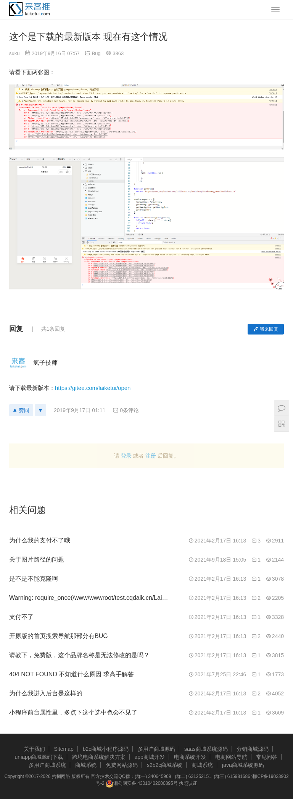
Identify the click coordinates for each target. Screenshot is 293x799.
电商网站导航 (231, 757)
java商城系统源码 (243, 765)
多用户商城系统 (47, 765)
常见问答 (266, 757)
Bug (96, 53)
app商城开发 (149, 757)
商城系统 (86, 765)
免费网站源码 (122, 765)
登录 (126, 456)
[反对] (40, 410)
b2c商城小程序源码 (106, 749)
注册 (150, 456)
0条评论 (126, 410)
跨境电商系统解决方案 (99, 757)
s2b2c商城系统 (164, 765)
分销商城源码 (253, 749)
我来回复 (265, 329)
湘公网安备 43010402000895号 (142, 784)
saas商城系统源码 (206, 749)
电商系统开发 (190, 757)
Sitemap (63, 749)
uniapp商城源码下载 (39, 757)
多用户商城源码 (156, 749)
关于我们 (34, 749)
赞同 (21, 410)
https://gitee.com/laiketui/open (92, 388)
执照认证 (188, 783)
